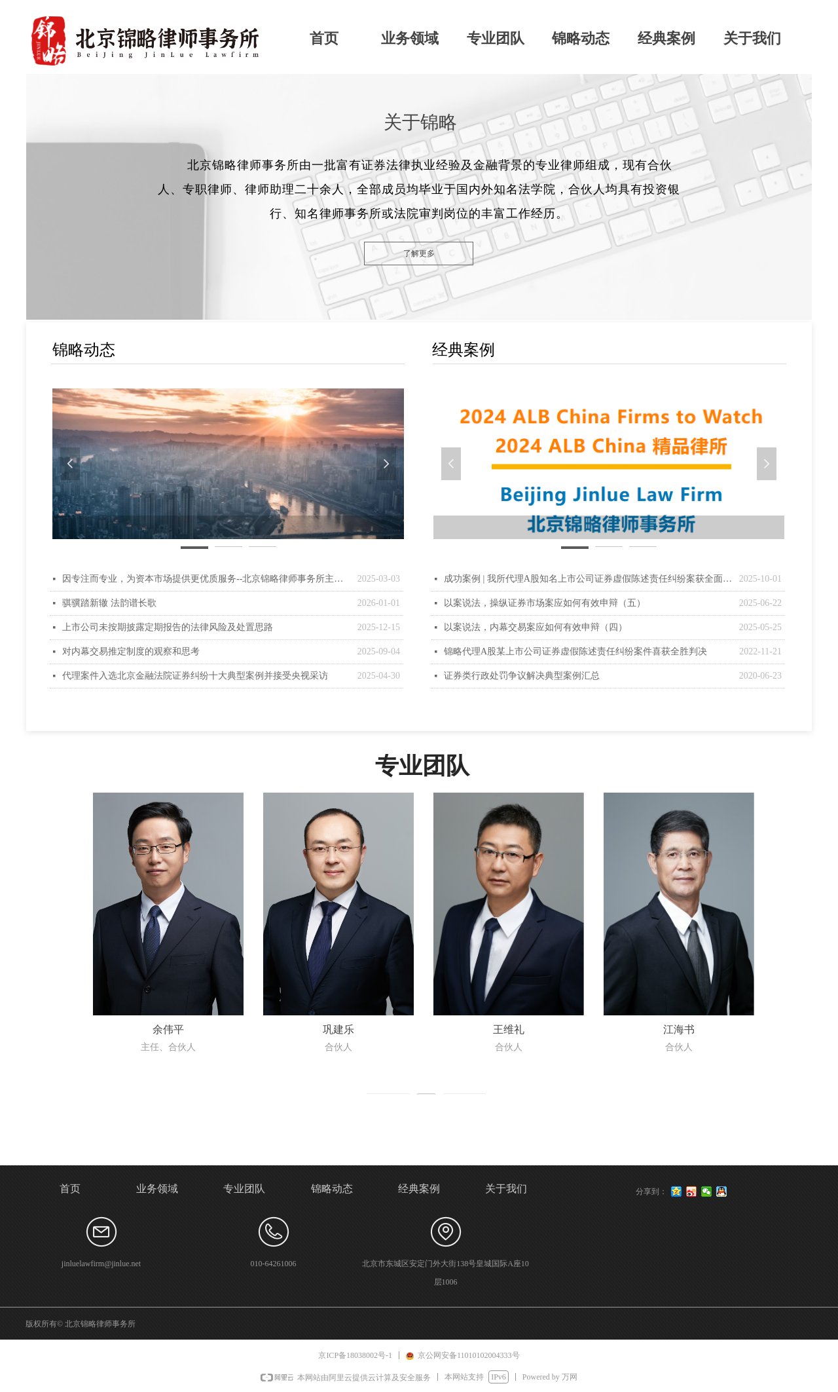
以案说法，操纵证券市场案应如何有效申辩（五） (545, 603)
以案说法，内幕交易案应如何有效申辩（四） (535, 627)
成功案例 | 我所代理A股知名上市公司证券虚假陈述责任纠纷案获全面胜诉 (588, 579)
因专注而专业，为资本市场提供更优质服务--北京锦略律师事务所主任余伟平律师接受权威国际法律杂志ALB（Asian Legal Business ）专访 (206, 579)
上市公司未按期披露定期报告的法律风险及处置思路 (167, 627)
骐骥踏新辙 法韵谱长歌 (109, 603)
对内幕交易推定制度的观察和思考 (131, 651)
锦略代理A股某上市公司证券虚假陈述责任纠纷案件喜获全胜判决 (575, 651)
